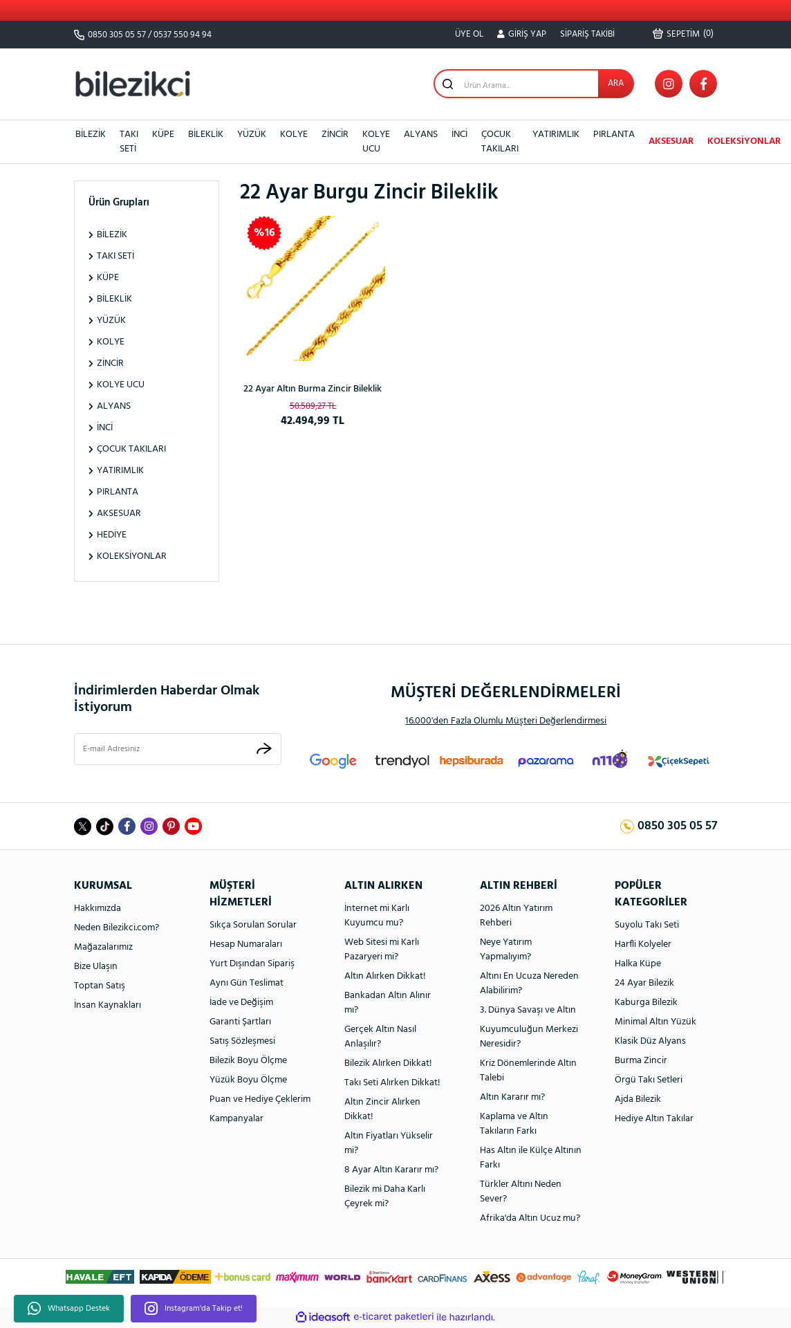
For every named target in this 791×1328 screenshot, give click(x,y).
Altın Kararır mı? (512, 1097)
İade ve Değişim (241, 1003)
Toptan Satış (99, 986)
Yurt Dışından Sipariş (252, 964)
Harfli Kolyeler (643, 944)
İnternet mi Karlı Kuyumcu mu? (376, 916)
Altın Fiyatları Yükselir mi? (388, 1143)
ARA (616, 83)
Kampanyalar (236, 1119)
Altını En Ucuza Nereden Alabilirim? (529, 983)
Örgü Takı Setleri (648, 1080)
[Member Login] (521, 34)
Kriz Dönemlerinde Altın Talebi (528, 1070)
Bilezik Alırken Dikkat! (388, 1063)
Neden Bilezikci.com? (116, 928)
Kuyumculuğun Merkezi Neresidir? (529, 1037)
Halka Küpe (638, 964)
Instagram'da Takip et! (194, 1308)
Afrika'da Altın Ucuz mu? (530, 1218)
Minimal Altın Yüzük (655, 1022)
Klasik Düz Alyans (650, 1041)
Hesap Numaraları (246, 944)
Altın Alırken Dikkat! (385, 976)
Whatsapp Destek (69, 1308)
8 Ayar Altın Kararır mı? (391, 1170)
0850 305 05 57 (117, 35)
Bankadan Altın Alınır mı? (387, 1003)
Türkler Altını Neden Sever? (520, 1192)
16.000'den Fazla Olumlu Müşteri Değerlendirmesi (505, 721)
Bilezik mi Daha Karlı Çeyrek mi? (384, 1196)
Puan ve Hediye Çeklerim (260, 1099)
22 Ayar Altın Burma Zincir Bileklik (312, 389)
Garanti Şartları (240, 1022)
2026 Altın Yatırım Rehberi (516, 916)
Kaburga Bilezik (646, 1003)
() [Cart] (683, 34)
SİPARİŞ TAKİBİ (587, 34)
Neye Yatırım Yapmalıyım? (506, 949)
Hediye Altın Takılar (654, 1119)
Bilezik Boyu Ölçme (248, 1061)
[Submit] (264, 748)
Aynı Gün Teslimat (246, 983)
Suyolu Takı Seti (647, 925)
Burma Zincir (641, 1061)
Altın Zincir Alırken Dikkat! (382, 1109)
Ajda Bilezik (638, 1099)
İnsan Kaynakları (107, 1005)
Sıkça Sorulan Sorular (253, 925)
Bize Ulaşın (96, 967)
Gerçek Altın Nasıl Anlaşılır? (380, 1037)
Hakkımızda (97, 908)
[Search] (534, 83)
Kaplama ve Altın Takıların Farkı (514, 1124)
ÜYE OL (469, 34)
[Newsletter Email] (177, 749)
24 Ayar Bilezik (644, 983)
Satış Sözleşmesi (242, 1041)
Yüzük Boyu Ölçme (248, 1080)
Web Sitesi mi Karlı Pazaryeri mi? (381, 949)
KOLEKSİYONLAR (744, 141)
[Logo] (133, 83)
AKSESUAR (671, 141)
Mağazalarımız (103, 947)
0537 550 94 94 (182, 35)
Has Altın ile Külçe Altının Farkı (530, 1158)
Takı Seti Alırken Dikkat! (392, 1083)
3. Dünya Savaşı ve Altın (528, 1010)
